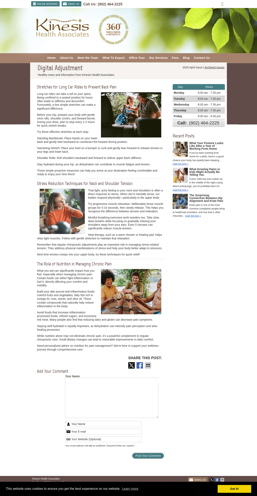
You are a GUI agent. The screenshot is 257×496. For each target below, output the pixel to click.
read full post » (181, 164)
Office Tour (137, 57)
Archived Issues (214, 67)
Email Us (71, 4)
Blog (186, 57)
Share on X (132, 365)
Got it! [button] (234, 488)
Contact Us (202, 57)
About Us (66, 57)
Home (51, 57)
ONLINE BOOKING (45, 3)
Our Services (158, 57)
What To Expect (113, 57)
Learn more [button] (130, 488)
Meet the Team (88, 57)
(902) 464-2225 (110, 4)
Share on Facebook (140, 365)
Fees (175, 57)
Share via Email (148, 365)
